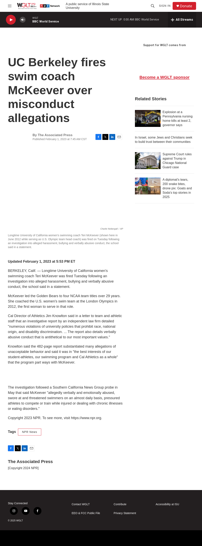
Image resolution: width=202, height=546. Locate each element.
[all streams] (182, 20)
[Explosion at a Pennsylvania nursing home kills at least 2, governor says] (148, 118)
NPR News (29, 431)
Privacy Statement (125, 513)
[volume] (22, 19)
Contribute (120, 504)
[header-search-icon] (152, 6)
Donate (186, 6)
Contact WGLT (81, 504)
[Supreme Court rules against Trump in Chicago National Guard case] (148, 160)
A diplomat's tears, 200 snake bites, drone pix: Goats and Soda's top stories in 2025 (177, 188)
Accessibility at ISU (167, 504)
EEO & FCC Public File (86, 513)
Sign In (165, 5)
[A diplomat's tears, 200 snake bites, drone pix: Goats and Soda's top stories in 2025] (148, 186)
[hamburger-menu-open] (9, 6)
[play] (11, 20)
